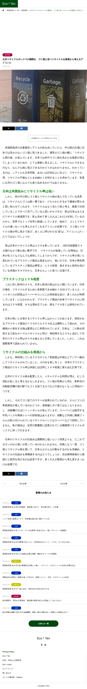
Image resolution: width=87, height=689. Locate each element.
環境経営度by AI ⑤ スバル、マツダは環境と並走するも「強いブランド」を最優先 (34, 530)
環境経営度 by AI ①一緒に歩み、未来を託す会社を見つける (25, 589)
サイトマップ (7, 669)
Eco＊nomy (6, 664)
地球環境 (7, 55)
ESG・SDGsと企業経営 (11, 660)
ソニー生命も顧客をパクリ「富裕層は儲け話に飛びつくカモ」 (27, 519)
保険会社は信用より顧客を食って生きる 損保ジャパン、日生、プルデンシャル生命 (35, 577)
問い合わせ (6, 673)
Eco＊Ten (6, 656)
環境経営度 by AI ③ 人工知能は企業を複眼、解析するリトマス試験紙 (29, 554)
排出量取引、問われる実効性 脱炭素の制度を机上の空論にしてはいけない (32, 600)
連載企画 (16, 561)
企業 (16, 503)
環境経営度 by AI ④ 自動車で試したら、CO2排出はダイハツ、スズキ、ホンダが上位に (36, 542)
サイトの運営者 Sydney (12, 677)
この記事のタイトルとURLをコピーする (43, 138)
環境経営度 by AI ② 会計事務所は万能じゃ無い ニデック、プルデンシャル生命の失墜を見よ (39, 565)
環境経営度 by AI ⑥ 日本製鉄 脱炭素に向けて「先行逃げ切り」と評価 (30, 507)
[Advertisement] (43, 32)
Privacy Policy (8, 652)
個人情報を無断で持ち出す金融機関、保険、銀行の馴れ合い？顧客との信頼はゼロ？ (35, 612)
